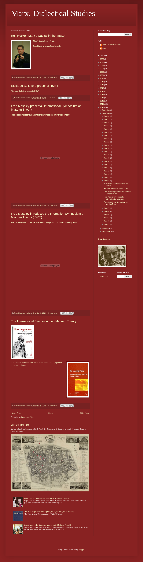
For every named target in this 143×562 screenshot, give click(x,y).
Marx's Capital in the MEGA (44, 41)
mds (104, 48)
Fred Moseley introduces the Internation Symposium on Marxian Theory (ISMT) (45, 222)
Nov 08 (107, 181)
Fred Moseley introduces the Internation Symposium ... (114, 198)
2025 (102, 62)
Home (50, 413)
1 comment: (51, 98)
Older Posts (84, 413)
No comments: (52, 77)
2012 (102, 101)
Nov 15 (107, 158)
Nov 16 (107, 155)
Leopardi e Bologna (20, 425)
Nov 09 (107, 177)
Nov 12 (107, 168)
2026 (102, 59)
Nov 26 (107, 129)
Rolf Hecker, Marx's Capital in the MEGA (38, 35)
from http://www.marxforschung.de (47, 46)
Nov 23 (107, 135)
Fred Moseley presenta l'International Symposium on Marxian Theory (40, 115)
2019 (102, 82)
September (106, 231)
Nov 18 (107, 148)
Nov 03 (107, 221)
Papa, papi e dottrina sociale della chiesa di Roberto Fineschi (46, 498)
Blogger (81, 550)
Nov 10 (107, 174)
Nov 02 (107, 224)
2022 (102, 72)
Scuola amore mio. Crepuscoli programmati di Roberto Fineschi (47, 525)
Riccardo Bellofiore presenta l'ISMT (34, 85)
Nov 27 (107, 126)
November (106, 113)
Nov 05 (107, 215)
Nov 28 (107, 123)
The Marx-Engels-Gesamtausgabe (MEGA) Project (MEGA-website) (49, 512)
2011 (102, 104)
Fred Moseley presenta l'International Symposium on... (117, 193)
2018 (102, 85)
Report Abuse (104, 239)
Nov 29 (107, 119)
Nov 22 (107, 139)
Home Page (104, 276)
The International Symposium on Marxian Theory (43, 321)
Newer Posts (16, 413)
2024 (102, 66)
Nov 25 (107, 132)
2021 (102, 75)
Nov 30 (107, 116)
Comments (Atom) (27, 417)
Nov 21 (107, 142)
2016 (102, 88)
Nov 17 (107, 152)
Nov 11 (107, 171)
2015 (102, 91)
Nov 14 (107, 161)
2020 (102, 78)
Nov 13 (107, 164)
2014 (102, 94)
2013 (102, 98)
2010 (102, 107)
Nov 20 (107, 145)
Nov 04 (107, 218)
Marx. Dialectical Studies (53, 13)
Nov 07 (107, 208)
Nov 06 (107, 211)
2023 (102, 69)
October (105, 228)
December (106, 110)
